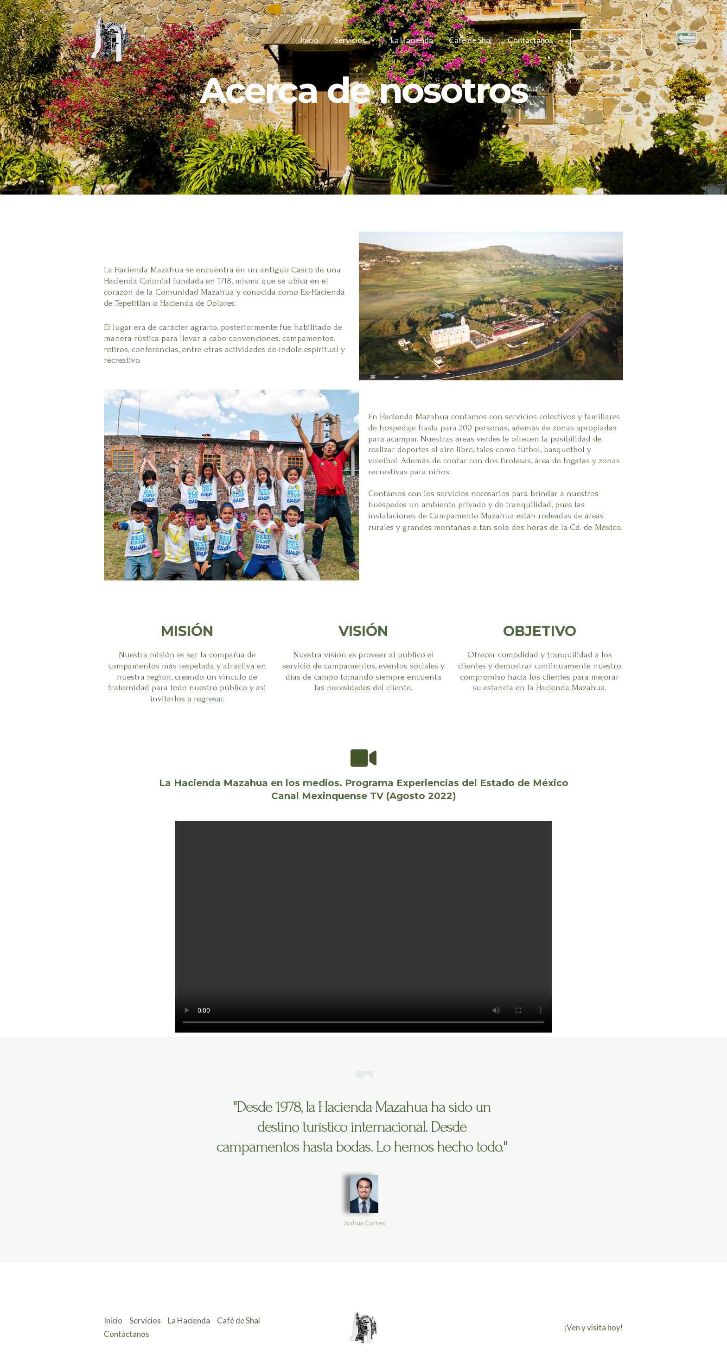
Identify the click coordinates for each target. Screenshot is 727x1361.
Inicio (309, 40)
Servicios (354, 40)
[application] (370, 40)
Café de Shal (470, 40)
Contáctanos (530, 40)
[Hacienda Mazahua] (110, 39)
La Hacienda (412, 40)
